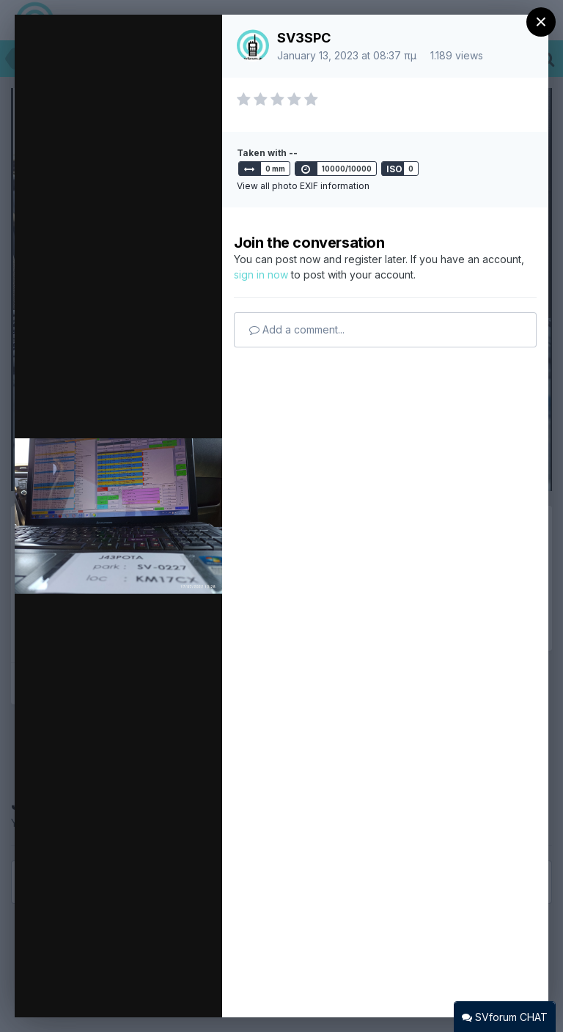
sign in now (261, 274)
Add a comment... (297, 329)
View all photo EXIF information (303, 185)
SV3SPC (304, 37)
